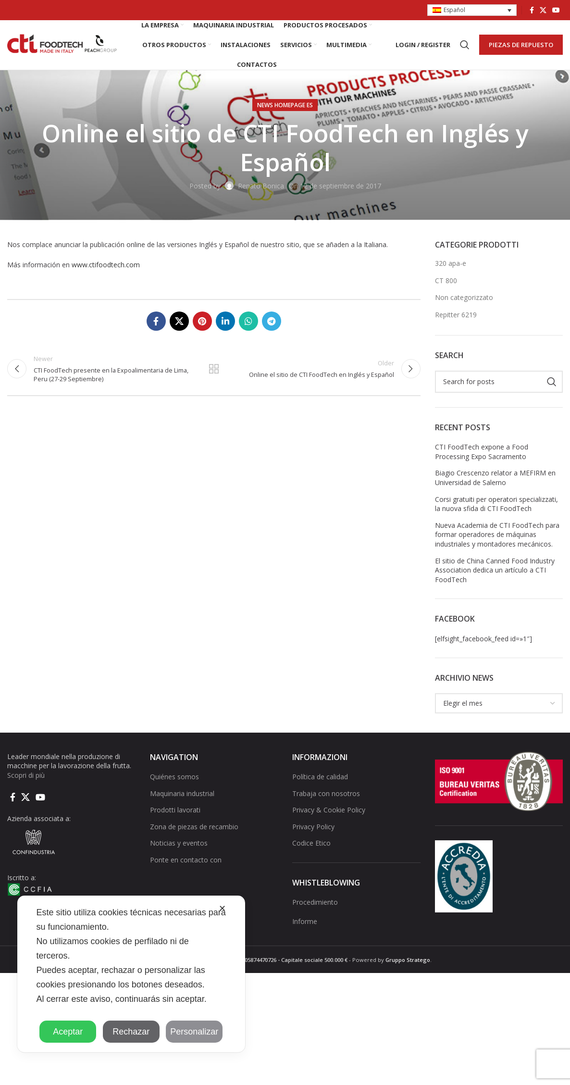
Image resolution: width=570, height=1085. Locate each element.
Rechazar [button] (130, 1031)
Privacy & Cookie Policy (328, 810)
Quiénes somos (174, 777)
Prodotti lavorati (175, 810)
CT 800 (446, 281)
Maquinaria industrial (182, 793)
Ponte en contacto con (186, 860)
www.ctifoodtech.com (106, 265)
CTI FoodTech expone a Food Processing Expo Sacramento (481, 452)
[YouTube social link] (556, 10)
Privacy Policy (313, 827)
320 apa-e (450, 263)
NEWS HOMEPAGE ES (285, 105)
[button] (472, 10)
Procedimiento (315, 903)
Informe (304, 921)
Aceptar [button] (68, 1031)
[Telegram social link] (271, 322)
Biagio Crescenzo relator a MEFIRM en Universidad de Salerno (495, 478)
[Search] (464, 45)
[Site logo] (62, 44)
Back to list (214, 369)
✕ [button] (222, 908)
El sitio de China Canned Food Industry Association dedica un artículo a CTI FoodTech (495, 571)
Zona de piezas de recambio (194, 827)
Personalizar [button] (194, 1031)
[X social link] (543, 10)
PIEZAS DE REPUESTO (521, 44)
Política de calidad (320, 777)
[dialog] (131, 974)
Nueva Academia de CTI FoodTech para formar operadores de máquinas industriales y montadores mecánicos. (497, 535)
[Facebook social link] (532, 10)
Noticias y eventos (179, 843)
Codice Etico (311, 843)
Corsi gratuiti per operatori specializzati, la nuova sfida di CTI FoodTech (496, 504)
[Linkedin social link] (225, 322)
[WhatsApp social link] (248, 322)
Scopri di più (26, 775)
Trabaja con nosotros (326, 793)
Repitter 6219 (456, 315)
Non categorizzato (464, 298)
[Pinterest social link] (202, 322)
